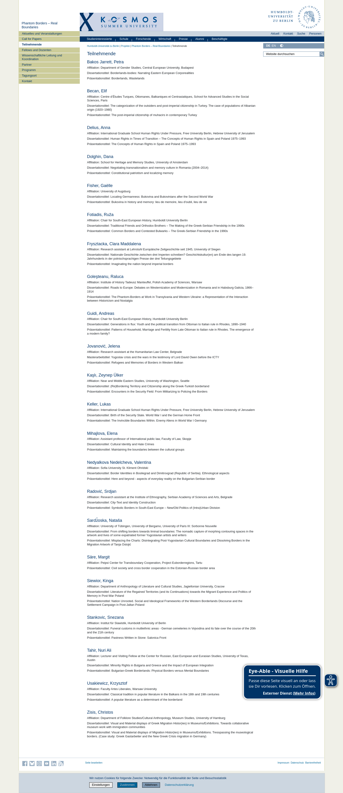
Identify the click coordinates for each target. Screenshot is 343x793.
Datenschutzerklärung (179, 785)
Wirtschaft (165, 39)
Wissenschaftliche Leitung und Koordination (42, 57)
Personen (315, 33)
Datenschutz (297, 762)
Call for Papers (32, 39)
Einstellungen (101, 785)
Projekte (125, 46)
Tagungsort (29, 75)
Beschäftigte (220, 39)
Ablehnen (151, 785)
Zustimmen (127, 785)
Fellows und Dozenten (36, 50)
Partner (27, 64)
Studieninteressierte (99, 39)
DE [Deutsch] (268, 45)
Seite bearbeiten (94, 762)
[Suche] (322, 54)
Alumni (199, 39)
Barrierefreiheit (313, 762)
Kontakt (27, 81)
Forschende (143, 39)
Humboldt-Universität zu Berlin (103, 46)
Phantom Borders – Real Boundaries (151, 46)
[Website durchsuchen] (293, 54)
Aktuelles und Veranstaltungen (42, 33)
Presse (183, 39)
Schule (124, 39)
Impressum (283, 762)
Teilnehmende (32, 44)
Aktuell (275, 33)
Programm (29, 70)
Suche (301, 33)
